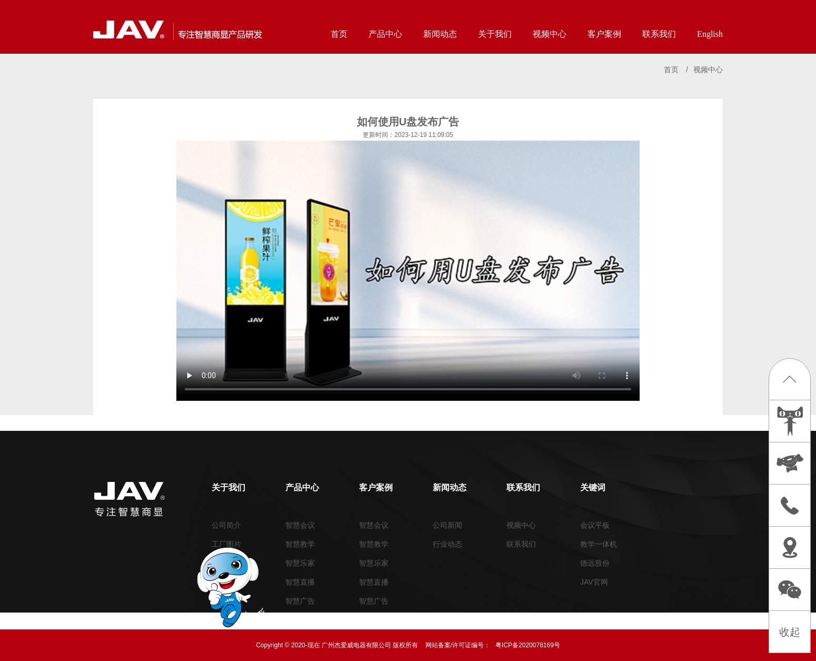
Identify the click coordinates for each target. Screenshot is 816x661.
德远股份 (595, 563)
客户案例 (604, 33)
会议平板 (595, 525)
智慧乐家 (300, 563)
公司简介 (226, 525)
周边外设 (300, 620)
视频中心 (549, 33)
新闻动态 (440, 33)
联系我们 (659, 33)
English (710, 33)
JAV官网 (594, 582)
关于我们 (495, 33)
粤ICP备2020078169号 (527, 645)
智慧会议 (300, 525)
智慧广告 (300, 601)
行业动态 (447, 544)
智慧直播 (300, 582)
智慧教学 (300, 544)
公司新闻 (447, 525)
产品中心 (385, 33)
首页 (339, 33)
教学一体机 (598, 544)
